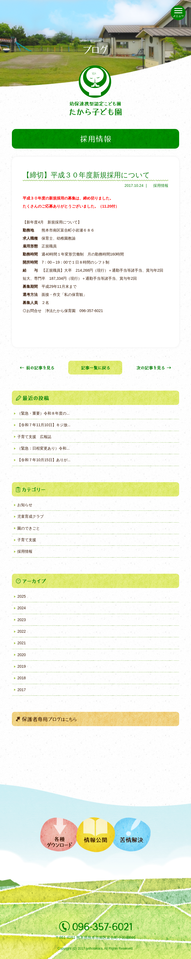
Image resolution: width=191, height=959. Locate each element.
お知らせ (24, 505)
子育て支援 (26, 540)
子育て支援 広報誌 (34, 437)
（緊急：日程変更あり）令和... (43, 448)
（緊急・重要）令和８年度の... (43, 413)
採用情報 (160, 185)
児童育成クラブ (30, 516)
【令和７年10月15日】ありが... (43, 460)
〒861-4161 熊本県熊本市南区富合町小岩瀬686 (95, 937)
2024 (21, 608)
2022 (21, 631)
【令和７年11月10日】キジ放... (43, 425)
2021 (21, 643)
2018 (21, 678)
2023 (21, 620)
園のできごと (28, 528)
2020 (21, 655)
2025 (21, 596)
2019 (21, 666)
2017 (21, 690)
